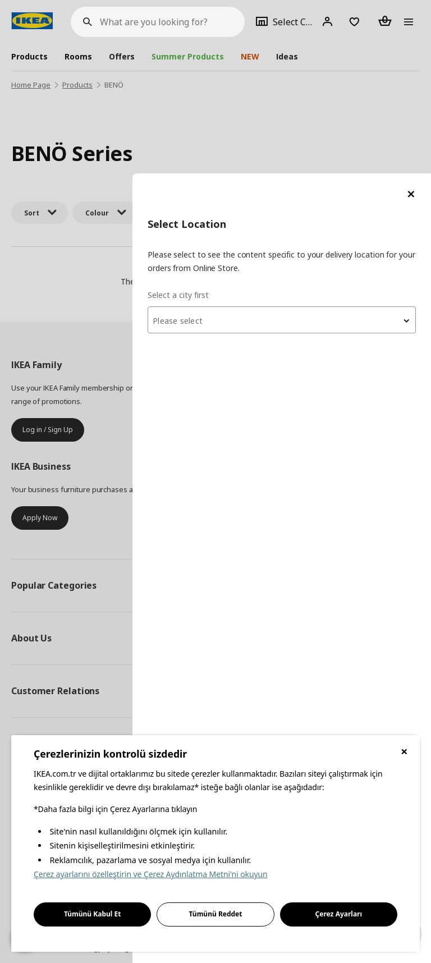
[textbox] (296, 148)
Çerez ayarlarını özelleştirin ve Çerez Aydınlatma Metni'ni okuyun (151, 874)
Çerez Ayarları (339, 914)
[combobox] (296, 146)
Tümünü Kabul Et (92, 914)
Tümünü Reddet (215, 914)
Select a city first (207, 121)
